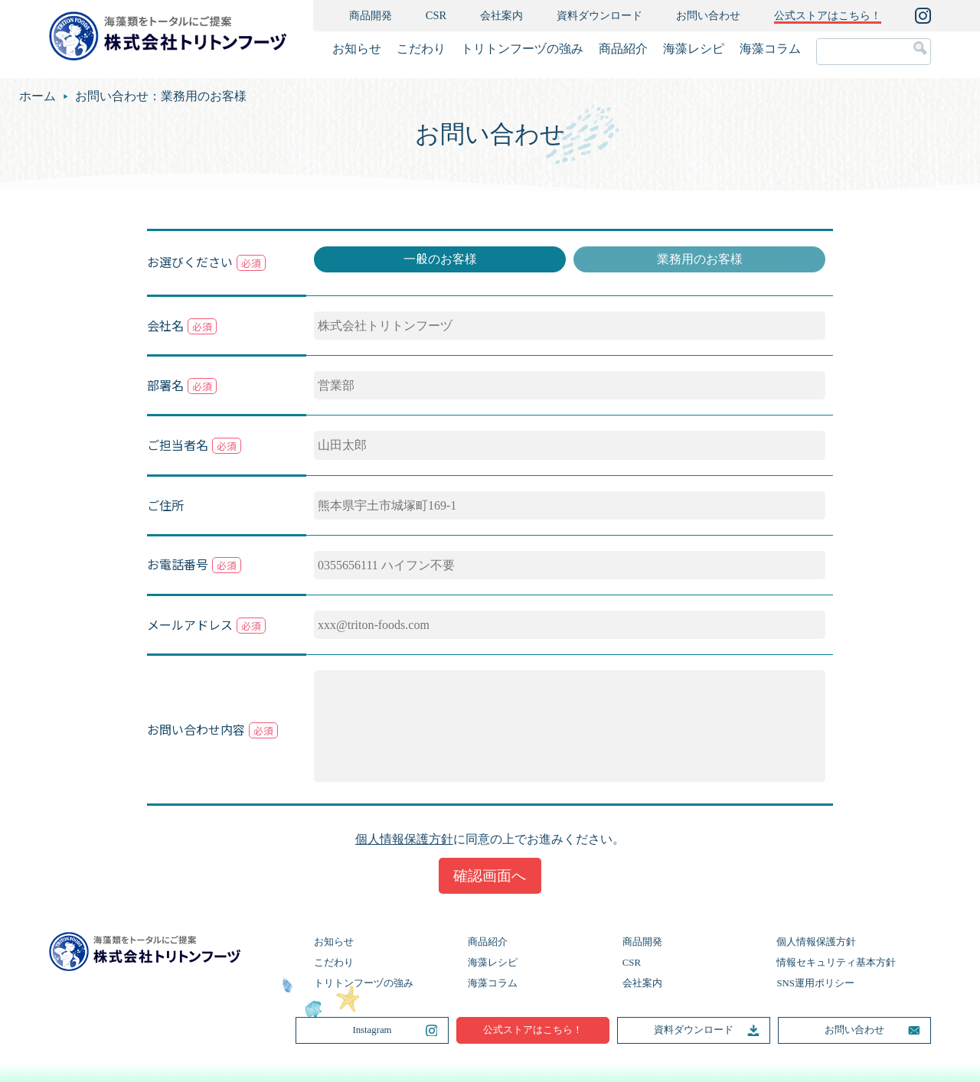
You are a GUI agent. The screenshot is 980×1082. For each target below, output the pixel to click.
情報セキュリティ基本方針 (836, 962)
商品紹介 (623, 48)
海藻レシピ (693, 48)
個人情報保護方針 (404, 839)
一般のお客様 (440, 259)
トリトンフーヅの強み (522, 48)
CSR (436, 15)
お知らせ (356, 48)
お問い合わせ (708, 15)
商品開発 (370, 15)
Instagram (371, 1030)
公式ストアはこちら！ (533, 1030)
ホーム (37, 96)
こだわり (421, 48)
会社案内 (501, 15)
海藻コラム (770, 48)
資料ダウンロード (599, 15)
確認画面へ (489, 876)
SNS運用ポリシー (815, 983)
